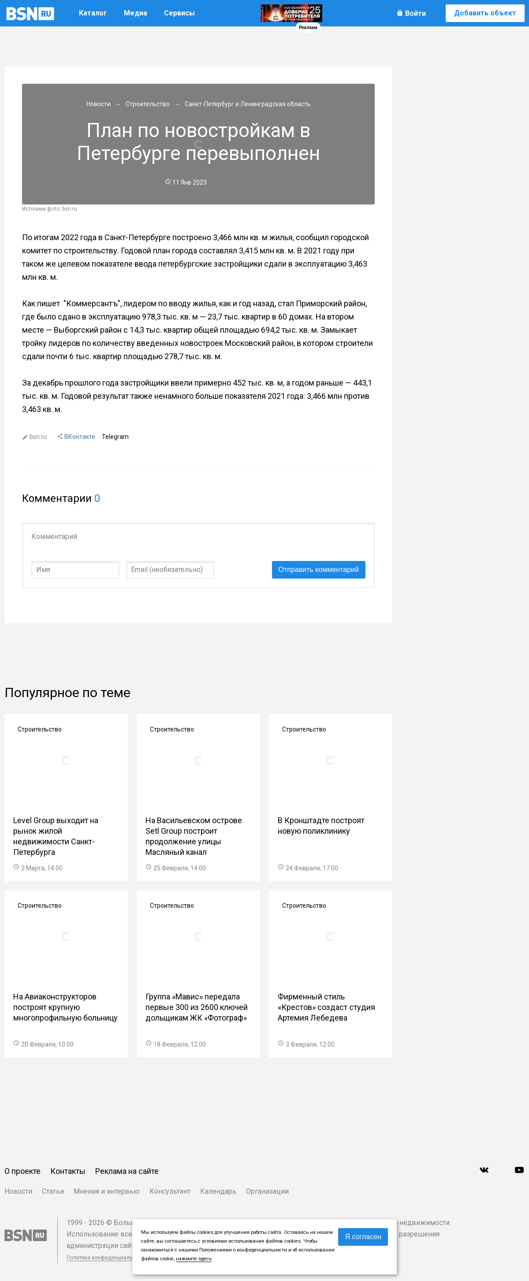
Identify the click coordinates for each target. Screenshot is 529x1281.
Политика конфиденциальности (107, 1258)
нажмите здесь (194, 1259)
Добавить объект (485, 13)
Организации (267, 1191)
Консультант (169, 1191)
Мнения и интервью (107, 1191)
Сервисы (179, 13)
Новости (18, 1191)
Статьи (53, 1191)
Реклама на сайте (127, 1171)
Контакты (68, 1171)
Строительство (40, 729)
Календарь (218, 1191)
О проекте (22, 1171)
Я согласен (363, 1236)
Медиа (135, 13)
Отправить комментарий (319, 569)
